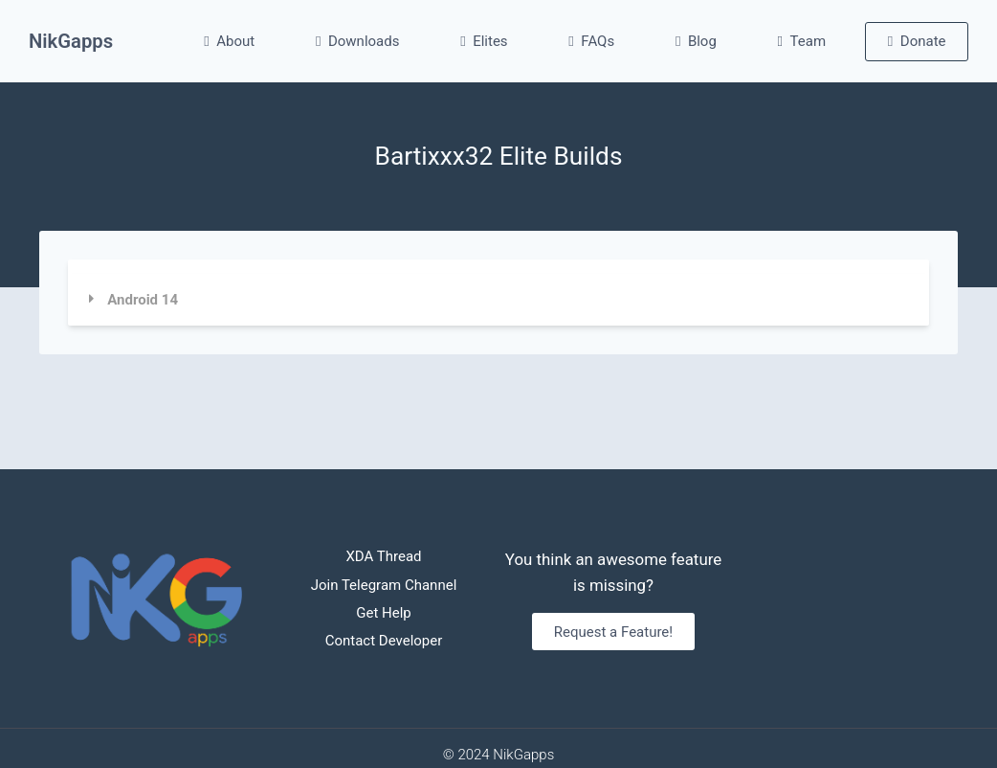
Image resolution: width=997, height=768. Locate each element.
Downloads (358, 41)
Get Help (383, 612)
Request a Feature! (613, 632)
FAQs (591, 41)
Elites (483, 41)
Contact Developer (384, 640)
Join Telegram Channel (384, 585)
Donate (917, 41)
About (229, 41)
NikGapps (71, 41)
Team (802, 41)
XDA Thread (383, 556)
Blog (696, 41)
